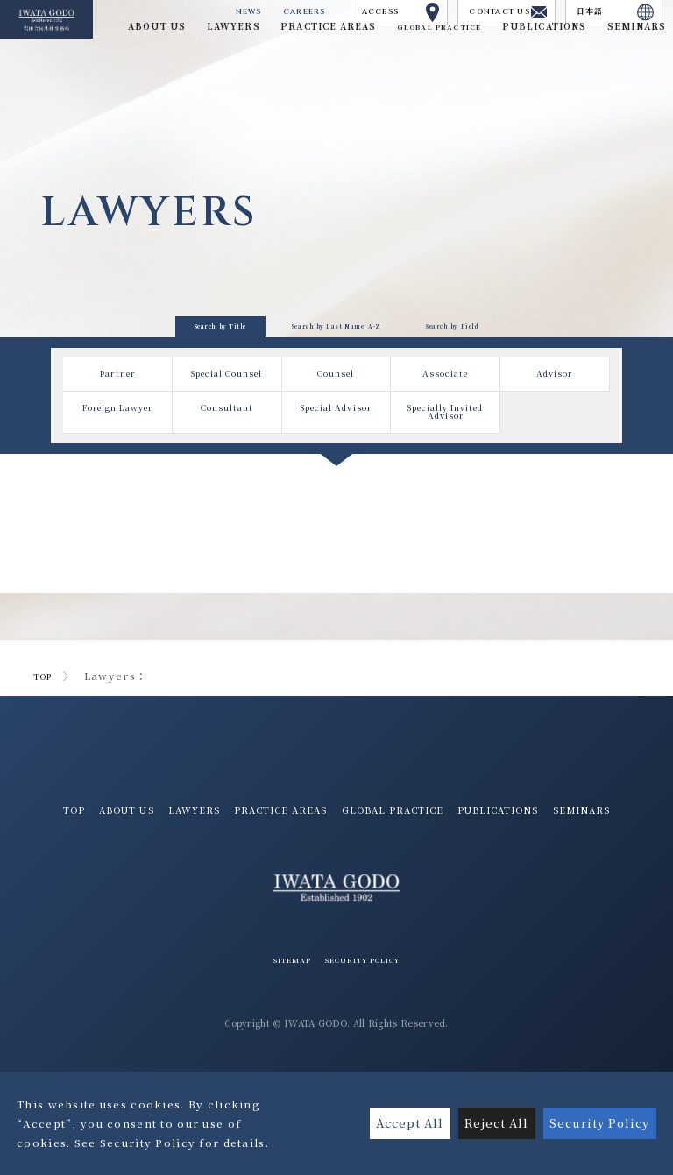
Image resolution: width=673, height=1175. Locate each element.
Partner (118, 430)
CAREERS (218, 15)
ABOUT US (184, 863)
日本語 (603, 15)
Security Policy (596, 1123)
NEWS (151, 15)
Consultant (226, 484)
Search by (92, 353)
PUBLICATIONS (294, 890)
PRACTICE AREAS (369, 863)
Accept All (392, 1123)
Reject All (485, 1123)
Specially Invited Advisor (445, 494)
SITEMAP (277, 1041)
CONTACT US (470, 15)
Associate (445, 430)
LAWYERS (266, 863)
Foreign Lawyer (117, 489)
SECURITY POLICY (369, 1041)
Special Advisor (336, 489)
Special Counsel (226, 435)
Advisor (554, 430)
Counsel (336, 430)
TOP (46, 728)
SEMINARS (394, 890)
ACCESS (336, 15)
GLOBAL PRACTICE (413, 38)
